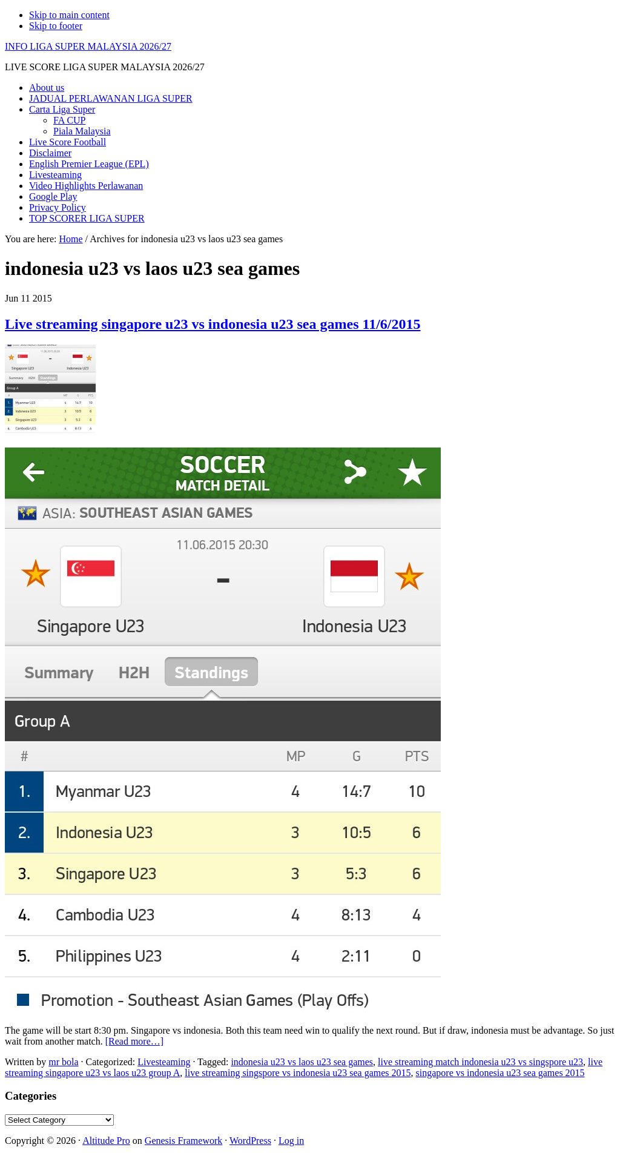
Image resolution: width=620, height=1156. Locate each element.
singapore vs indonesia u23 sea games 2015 (500, 1073)
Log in (291, 1140)
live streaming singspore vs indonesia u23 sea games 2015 (298, 1073)
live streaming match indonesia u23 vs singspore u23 (480, 1062)
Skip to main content (69, 15)
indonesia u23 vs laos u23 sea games (302, 1062)
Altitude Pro (106, 1140)
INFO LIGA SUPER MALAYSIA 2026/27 (88, 46)
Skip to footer (55, 26)
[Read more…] (134, 1041)
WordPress (250, 1140)
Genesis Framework (183, 1140)
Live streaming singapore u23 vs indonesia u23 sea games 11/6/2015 (213, 324)
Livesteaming (163, 1062)
